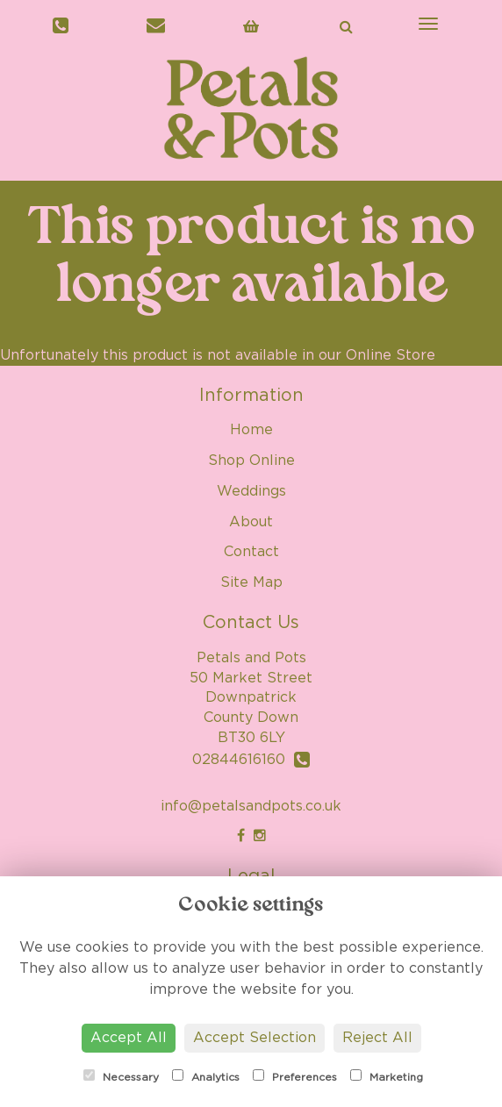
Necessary (121, 1075)
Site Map (251, 582)
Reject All (377, 1038)
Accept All (128, 1038)
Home (251, 430)
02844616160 (251, 760)
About (251, 522)
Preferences (295, 1075)
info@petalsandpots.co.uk (251, 806)
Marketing (386, 1075)
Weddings (251, 491)
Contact (251, 552)
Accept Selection (254, 1038)
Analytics (206, 1075)
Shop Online (251, 461)
